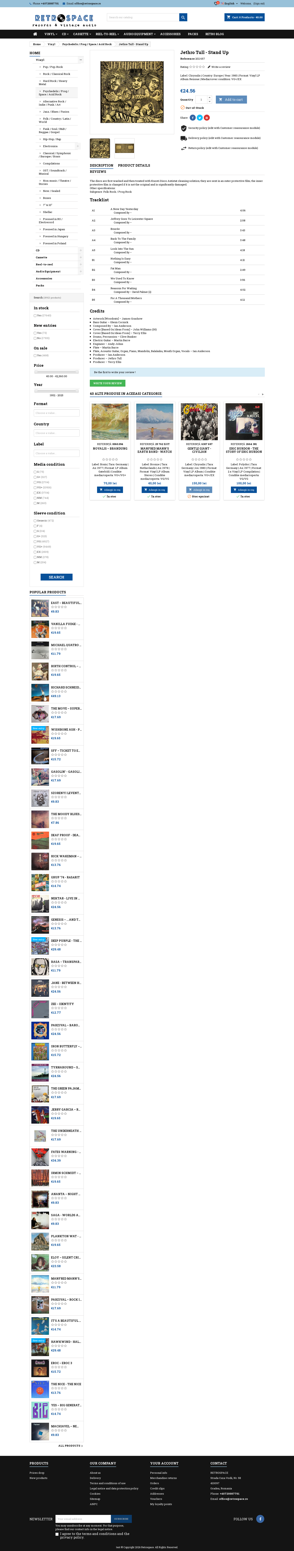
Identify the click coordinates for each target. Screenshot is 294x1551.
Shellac (47, 212)
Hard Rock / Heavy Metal (53, 82)
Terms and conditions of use (108, 1483)
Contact (218, 1463)
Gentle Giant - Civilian (199, 450)
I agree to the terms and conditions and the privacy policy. (94, 1535)
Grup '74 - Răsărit (65, 877)
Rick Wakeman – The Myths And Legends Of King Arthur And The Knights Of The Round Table (66, 856)
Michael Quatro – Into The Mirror (66, 645)
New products (38, 1478)
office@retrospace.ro (87, 3)
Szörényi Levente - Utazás (66, 793)
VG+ (44, 487)
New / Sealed (51, 191)
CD (64, 34)
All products (71, 1446)
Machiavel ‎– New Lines (66, 1426)
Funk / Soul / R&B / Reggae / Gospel (52, 130)
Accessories (170, 34)
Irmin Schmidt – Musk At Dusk (66, 1173)
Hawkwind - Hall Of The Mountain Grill (66, 1342)
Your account (164, 1463)
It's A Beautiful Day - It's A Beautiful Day (66, 1321)
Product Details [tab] (134, 165)
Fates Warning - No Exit (66, 1152)
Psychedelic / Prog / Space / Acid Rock (54, 92)
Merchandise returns (163, 1478)
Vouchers (156, 1499)
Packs (193, 34)
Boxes (47, 198)
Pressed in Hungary (55, 236)
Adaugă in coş (110, 489)
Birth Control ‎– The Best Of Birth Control (66, 666)
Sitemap (95, 1499)
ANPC (94, 1504)
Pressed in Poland (54, 243)
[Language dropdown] (230, 3)
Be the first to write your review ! (115, 372)
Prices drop (37, 1473)
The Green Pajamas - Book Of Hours (66, 1088)
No (43, 338)
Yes (44, 315)
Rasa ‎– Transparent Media (66, 962)
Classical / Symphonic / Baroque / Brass (55, 154)
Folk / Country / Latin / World (55, 120)
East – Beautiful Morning (66, 603)
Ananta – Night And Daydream (66, 1194)
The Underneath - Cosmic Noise (66, 1131)
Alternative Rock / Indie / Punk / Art (52, 103)
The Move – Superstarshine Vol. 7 (66, 708)
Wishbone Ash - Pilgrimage (66, 729)
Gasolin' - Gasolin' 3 (66, 772)
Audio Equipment (138, 34)
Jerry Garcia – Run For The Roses (66, 1109)
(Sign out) (259, 3)
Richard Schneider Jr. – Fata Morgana (66, 687)
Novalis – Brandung (110, 448)
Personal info (158, 1473)
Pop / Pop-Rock (53, 67)
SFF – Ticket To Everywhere (66, 751)
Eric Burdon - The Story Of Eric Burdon (244, 450)
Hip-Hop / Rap (52, 139)
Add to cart (231, 99)
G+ (42, 477)
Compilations (51, 163)
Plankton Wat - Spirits (66, 1236)
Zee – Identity (62, 1004)
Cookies (95, 1493)
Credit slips (157, 1488)
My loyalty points (161, 1504)
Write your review (107, 383)
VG (43, 482)
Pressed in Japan (54, 229)
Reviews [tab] (98, 171)
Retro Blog (214, 34)
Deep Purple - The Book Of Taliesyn (66, 941)
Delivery (95, 1478)
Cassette (80, 34)
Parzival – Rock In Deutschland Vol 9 (66, 1299)
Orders (154, 1483)
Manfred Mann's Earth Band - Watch (66, 1278)
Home (35, 53)
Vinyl (49, 34)
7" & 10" (47, 205)
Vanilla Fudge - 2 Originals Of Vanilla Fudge (66, 624)
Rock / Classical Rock (56, 74)
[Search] (147, 17)
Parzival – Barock (66, 1025)
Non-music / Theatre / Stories (55, 182)
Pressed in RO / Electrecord (50, 220)
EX (43, 492)
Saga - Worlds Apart (66, 1215)
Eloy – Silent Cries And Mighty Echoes (66, 1257)
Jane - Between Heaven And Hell (66, 983)
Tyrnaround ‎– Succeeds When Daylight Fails (66, 1067)
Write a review (220, 67)
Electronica (50, 146)
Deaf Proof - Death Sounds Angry (66, 835)
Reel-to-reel (106, 34)
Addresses (157, 1493)
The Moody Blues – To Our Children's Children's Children (66, 814)
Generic (45, 520)
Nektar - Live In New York (66, 898)
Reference (187, 58)
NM (43, 498)
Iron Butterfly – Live (66, 1046)
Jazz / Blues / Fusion (56, 111)
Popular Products (48, 592)
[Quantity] (201, 100)
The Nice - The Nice (66, 1384)
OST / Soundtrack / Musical (53, 172)
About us (95, 1473)
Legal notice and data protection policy (114, 1488)
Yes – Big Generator (66, 1405)
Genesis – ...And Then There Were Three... (66, 920)
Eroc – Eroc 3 (61, 1363)
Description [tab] (101, 165)
